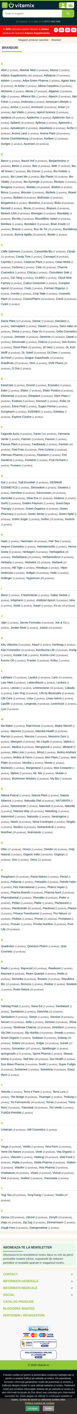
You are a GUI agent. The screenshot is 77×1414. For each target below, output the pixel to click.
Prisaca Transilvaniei (26, 913)
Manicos (15, 731)
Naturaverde (18, 805)
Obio (4, 849)
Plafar (38, 902)
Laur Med (7, 682)
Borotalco (30, 224)
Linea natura (54, 698)
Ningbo (71, 821)
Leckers (61, 682)
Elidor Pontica (51, 390)
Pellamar (16, 881)
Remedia (17, 978)
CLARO (40, 277)
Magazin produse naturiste (33, 40)
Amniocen (37, 107)
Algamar (54, 91)
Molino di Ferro (22, 757)
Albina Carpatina (48, 85)
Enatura (17, 401)
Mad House (33, 725)
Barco (4, 160)
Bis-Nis (16, 218)
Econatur (53, 385)
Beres (15, 165)
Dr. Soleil (27, 352)
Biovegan (37, 213)
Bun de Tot (40, 229)
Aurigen (6, 143)
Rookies (72, 984)
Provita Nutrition (43, 924)
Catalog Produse (18, 1301)
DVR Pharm (56, 363)
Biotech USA (9, 213)
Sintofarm (58, 1027)
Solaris (16, 1043)
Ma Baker (7, 725)
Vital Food (66, 1157)
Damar (36, 320)
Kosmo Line (47, 655)
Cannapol (50, 256)
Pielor (62, 897)
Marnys (5, 736)
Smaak (58, 1032)
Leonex (15, 687)
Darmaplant (17, 326)
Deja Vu (37, 331)
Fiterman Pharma (11, 454)
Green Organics (35, 508)
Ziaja (4, 1222)
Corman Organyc (54, 288)
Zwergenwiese (38, 1227)
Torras (50, 1102)
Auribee (49, 138)
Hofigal (30, 572)
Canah (71, 251)
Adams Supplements (14, 75)
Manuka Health (44, 731)
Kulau (54, 660)
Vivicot (57, 1172)
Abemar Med (28, 70)
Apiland (15, 122)
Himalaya (42, 567)
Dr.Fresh (6, 357)
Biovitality (63, 213)
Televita (5, 1091)
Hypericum (33, 578)
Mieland (67, 746)
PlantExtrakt (19, 908)
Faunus (50, 439)
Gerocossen (43, 492)
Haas (4, 541)
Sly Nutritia (31, 1032)
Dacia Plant (8, 320)
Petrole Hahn (68, 881)
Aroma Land (19, 133)
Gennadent (38, 487)
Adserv (5, 80)
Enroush (41, 401)
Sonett (64, 1043)
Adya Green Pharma (35, 80)
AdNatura (49, 75)
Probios (16, 918)
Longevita (30, 703)
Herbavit (57, 562)
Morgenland (33, 767)
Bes (34, 165)
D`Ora (15, 368)
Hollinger (6, 578)
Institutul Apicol (45, 600)
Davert (42, 326)
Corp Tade (39, 293)
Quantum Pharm (37, 946)
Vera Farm (51, 1146)
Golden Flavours (32, 503)
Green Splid (66, 513)
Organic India (31, 854)
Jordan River (18, 627)
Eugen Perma (46, 406)
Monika (26, 762)
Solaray (62, 1037)
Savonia (55, 1016)
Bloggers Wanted (18, 1308)
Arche (70, 128)
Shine (72, 1021)
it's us (57, 605)
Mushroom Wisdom (24, 778)
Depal (70, 336)
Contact (10, 1274)
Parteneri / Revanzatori (24, 1315)
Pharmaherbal (9, 897)
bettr (54, 165)
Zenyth (53, 1217)
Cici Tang (16, 277)
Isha (72, 600)
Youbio (59, 1194)
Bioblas (31, 187)
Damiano (61, 320)
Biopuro (51, 208)
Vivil (3, 1178)
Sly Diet (6, 1032)
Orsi (14, 859)
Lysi (3, 709)
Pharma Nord (52, 892)
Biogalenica (8, 202)
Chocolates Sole (59, 272)
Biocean (26, 192)
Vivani (34, 1172)
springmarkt (8, 1053)
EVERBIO (34, 411)
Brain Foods (58, 224)
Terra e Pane (31, 1091)
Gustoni (70, 519)
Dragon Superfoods (37, 357)
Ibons (4, 595)
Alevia (29, 91)
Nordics (18, 826)
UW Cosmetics (36, 1129)
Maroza (29, 736)
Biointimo (34, 202)
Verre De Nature (11, 1151)
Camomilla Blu (43, 251)
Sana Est (37, 1006)
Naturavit (44, 805)
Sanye (33, 1016)
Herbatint (30, 562)
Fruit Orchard (57, 460)
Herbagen (28, 551)
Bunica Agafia (23, 234)
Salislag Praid (9, 1006)
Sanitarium (17, 1011)
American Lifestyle (57, 101)
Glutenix (59, 498)
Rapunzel (27, 968)
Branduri (56, 40)
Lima (30, 698)
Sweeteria (46, 1069)
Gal (3, 482)
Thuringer (44, 1096)
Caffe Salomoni (10, 251)
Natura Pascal (9, 795)
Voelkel (25, 1178)
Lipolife (5, 703)
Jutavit (43, 627)
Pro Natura (60, 913)
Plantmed (49, 908)
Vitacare (15, 1157)
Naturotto (32, 816)
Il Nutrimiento (29, 595)
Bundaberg (70, 229)
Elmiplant (34, 395)
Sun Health (56, 1058)
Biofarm (18, 197)
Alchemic (6, 91)
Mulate (59, 773)
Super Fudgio (67, 1064)
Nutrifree (6, 832)
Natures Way (21, 811)
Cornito (14, 293)
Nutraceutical (45, 826)
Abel (3, 70)
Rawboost (54, 968)
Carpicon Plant (33, 261)
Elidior (24, 390)
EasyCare (7, 385)
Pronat (38, 918)
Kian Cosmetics (10, 649)
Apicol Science (46, 112)
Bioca (4, 192)
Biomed (5, 208)
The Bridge (17, 1096)
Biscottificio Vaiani (46, 218)
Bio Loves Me (18, 176)
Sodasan (37, 1037)
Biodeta (50, 192)
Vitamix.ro (43, 1365)
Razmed (6, 973)
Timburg (69, 1096)
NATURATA (63, 800)
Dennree (45, 336)
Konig (72, 649)
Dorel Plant (20, 347)
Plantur (72, 908)
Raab (4, 968)
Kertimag (58, 644)
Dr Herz (47, 347)
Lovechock (57, 703)
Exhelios (59, 411)
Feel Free (18, 449)
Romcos (26, 984)
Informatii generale (20, 1281)
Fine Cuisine (46, 449)
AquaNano (45, 128)
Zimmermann (55, 1222)
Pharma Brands (20, 892)
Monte (48, 762)
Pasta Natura (38, 876)
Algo (3, 96)
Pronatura (65, 918)
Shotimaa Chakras (24, 1027)
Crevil (59, 298)
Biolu (58, 202)
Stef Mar (28, 1058)
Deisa (15, 331)
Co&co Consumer (34, 283)
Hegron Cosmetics (12, 546)
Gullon (45, 519)
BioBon (55, 187)
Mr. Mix (38, 773)
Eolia (63, 401)
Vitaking (39, 1157)
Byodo (51, 234)
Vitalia (15, 1162)
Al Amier (19, 85)
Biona (27, 208)
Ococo (27, 849)
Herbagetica (56, 551)
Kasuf (35, 644)
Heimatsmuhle (46, 546)
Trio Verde (55, 1107)
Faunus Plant (9, 444)
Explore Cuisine (21, 416)
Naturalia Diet (32, 800)
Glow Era (32, 498)
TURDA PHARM (11, 1112)
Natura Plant (39, 795)
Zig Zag (27, 1222)
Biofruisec (43, 197)
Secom (5, 1021)
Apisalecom (17, 128)
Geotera (63, 487)
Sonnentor (18, 1048)
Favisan (63, 444)
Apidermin (33, 117)
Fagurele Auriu (10, 433)
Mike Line (18, 752)
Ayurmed (29, 143)
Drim (32, 363)
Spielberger (49, 1048)
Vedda (27, 1146)
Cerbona (17, 267)
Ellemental (7, 395)
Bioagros (6, 187)
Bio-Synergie (32, 181)
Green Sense (36, 513)
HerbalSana (19, 557)
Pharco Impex (56, 887)
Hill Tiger (17, 567)
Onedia (48, 849)
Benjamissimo (57, 160)
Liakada (70, 687)
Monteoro (7, 767)
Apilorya (40, 122)
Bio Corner (33, 171)
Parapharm (8, 876)
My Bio (54, 778)
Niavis (14, 821)
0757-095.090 (52, 21)
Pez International (23, 887)
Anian (61, 107)
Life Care (6, 698)
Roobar (48, 984)
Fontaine (30, 460)
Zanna (5, 1217)
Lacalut (32, 677)
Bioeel (72, 192)
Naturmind (7, 816)
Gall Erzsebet (26, 482)
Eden (4, 390)
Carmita (6, 261)
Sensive (50, 1021)
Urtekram (6, 1129)
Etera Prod (18, 406)
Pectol (64, 876)
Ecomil (30, 385)
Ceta (39, 267)
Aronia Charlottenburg (14, 138)
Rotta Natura (21, 989)
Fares (37, 433)
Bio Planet (47, 176)
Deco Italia (66, 326)
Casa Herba (62, 261)
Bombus (6, 224)
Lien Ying (19, 693)
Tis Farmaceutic (20, 1102)
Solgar (40, 1043)
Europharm (8, 411)
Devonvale (18, 341)
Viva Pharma (47, 1167)
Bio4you (59, 181)
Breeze (16, 229)
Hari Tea (54, 541)
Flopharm (43, 454)
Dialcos (42, 341)
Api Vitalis (18, 112)
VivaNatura (8, 1172)
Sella (28, 1021)
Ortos (33, 859)
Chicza (31, 272)
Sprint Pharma (42, 1053)
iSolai (16, 605)
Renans (42, 978)
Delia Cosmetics (66, 331)
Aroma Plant (47, 133)
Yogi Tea (6, 1194)
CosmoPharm (31, 298)
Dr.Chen (52, 352)
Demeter (20, 336)
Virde (39, 1151)
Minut (41, 752)
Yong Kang (34, 1194)
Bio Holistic (60, 171)
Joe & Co (61, 622)
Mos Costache (63, 767)
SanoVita (42, 1011)
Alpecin (53, 96)
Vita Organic (64, 1151)
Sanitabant (62, 1006)
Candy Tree (23, 256)
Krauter (31, 660)
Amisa (14, 107)
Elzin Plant (61, 395)
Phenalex (39, 897)
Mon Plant (51, 757)
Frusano (15, 465)
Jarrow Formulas (30, 622)
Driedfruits (7, 363)
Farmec (26, 439)
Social (8, 1294)
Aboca (54, 70)
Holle (53, 572)
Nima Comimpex (43, 821)
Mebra (68, 741)
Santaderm (8, 1016)
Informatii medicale (20, 1288)
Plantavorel (62, 902)
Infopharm (16, 600)
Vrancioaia (50, 1178)
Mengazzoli (42, 746)
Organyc (59, 854)
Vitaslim (19, 1167)
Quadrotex (7, 946)
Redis (60, 973)
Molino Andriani (66, 752)
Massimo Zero (57, 736)
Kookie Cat (20, 655)
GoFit (4, 503)
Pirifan (16, 902)
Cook (27, 288)
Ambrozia (27, 101)
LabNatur (6, 677)
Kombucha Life (45, 649)
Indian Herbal (59, 595)
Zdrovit (30, 1217)
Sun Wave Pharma (12, 1064)
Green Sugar (20, 519)
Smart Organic (10, 1037)
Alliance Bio (28, 96)
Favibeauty (39, 444)
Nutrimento (34, 832)
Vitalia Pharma (43, 1162)
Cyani (4, 304)
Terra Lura (59, 1091)
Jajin (4, 622)
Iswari (37, 605)
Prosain (15, 924)
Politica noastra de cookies (40, 1403)
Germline (16, 492)
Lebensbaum (35, 682)
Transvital (27, 1107)
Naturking (51, 811)
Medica (17, 746)
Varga (5, 1146)
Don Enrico (69, 341)
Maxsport (16, 741)
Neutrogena (59, 816)
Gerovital (7, 498)
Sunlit (42, 1064)
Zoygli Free (8, 1227)
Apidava (6, 117)
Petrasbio (41, 881)
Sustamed (21, 1069)
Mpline (14, 773)
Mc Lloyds (43, 741)
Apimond (64, 122)
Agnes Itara (68, 80)
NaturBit (70, 805)
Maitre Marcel (63, 725)
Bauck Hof (27, 160)
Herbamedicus (52, 557)
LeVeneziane (41, 687)
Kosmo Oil (7, 660)
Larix (55, 677)
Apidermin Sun (61, 117)
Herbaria (6, 562)
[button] (63, 5)
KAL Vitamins (9, 644)
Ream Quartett (35, 973)
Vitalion (71, 1162)
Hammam (27, 541)
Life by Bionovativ (50, 693)
